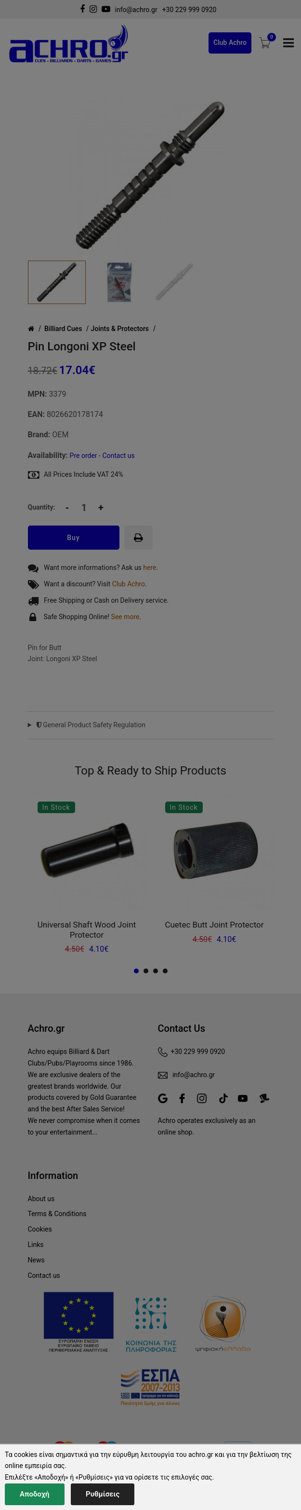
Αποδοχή (35, 1494)
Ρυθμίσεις (102, 1494)
